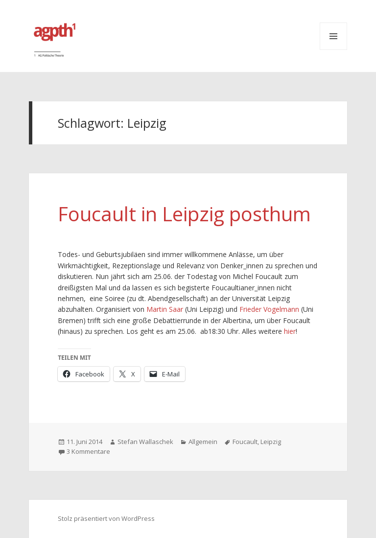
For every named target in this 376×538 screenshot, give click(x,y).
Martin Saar (164, 309)
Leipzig (270, 441)
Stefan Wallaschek (145, 441)
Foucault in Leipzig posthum (184, 213)
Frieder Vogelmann (269, 309)
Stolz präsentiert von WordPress (106, 518)
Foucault (245, 441)
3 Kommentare (88, 451)
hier (290, 331)
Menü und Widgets (333, 36)
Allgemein (202, 441)
